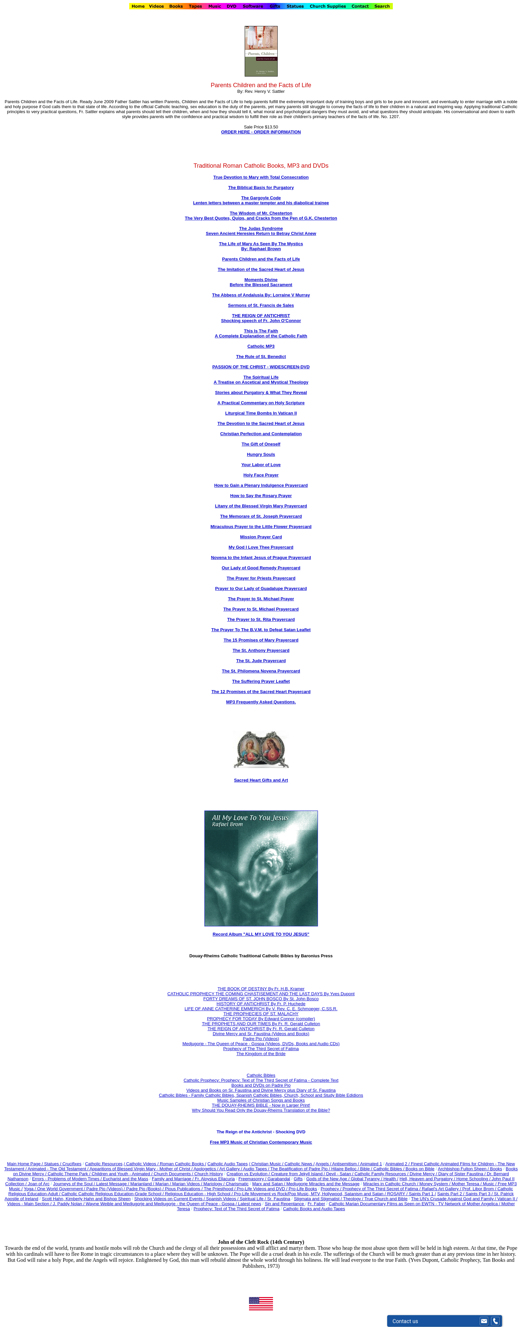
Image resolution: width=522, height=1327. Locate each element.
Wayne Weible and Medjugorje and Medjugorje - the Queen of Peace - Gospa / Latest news (173, 1203)
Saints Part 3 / (479, 1193)
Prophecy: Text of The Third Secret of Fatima (236, 1208)
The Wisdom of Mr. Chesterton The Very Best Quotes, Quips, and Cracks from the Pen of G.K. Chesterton (261, 216)
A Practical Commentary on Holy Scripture (261, 402)
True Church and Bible (386, 1198)
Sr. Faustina (278, 1198)
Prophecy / (332, 1188)
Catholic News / (300, 1163)
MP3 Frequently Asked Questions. (261, 701)
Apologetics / (206, 1168)
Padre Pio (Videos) (261, 1038)
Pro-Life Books (303, 1188)
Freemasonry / (252, 1178)
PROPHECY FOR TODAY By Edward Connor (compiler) (261, 1018)
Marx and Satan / (269, 1183)
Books (496, 1168)
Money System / (435, 1183)
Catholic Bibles (261, 1075)
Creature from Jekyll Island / (298, 1173)
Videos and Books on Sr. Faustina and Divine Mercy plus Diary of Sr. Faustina (261, 1090)
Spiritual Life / (253, 1198)
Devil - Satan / (340, 1173)
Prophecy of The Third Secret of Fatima (261, 1048)
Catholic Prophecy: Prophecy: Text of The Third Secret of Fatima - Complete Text (260, 1080)
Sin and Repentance (285, 1203)
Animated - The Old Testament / (59, 1168)
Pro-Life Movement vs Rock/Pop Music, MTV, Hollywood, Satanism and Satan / (310, 1193)
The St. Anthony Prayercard (261, 650)
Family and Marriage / (173, 1178)
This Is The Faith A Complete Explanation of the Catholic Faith (261, 333)
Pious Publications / (184, 1188)
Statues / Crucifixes (63, 1163)
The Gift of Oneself (261, 444)
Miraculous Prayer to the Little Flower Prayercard (260, 526)
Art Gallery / (231, 1168)
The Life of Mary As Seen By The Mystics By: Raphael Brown (261, 246)
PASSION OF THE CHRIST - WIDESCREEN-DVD (261, 366)
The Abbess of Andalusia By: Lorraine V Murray (261, 294)
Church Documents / (173, 1173)
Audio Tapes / (256, 1168)
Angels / (324, 1163)
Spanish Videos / (223, 1198)
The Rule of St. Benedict (261, 356)
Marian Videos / (187, 1183)
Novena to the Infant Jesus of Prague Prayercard (261, 557)
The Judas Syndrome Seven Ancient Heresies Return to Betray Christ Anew (261, 231)
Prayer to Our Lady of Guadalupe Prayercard (261, 588)
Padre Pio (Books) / (145, 1188)
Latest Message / (113, 1183)
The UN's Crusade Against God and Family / (454, 1198)
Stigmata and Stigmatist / (318, 1198)
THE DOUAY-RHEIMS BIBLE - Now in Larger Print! (261, 1105)
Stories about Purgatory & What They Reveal (261, 392)
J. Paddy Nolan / (69, 1203)
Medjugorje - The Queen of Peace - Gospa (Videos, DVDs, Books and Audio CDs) (261, 1043)
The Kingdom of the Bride (260, 1053)
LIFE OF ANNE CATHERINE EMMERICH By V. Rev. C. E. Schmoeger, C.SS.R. (260, 1008)
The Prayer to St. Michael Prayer (261, 598)
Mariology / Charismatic (226, 1183)
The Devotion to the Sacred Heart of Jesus (261, 423)
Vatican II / (507, 1198)
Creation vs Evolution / (249, 1173)
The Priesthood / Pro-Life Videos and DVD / (245, 1188)
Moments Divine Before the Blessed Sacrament (261, 282)
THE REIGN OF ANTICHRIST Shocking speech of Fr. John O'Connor (261, 318)
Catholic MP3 (261, 346)
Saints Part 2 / (450, 1193)
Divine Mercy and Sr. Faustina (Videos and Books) (261, 1033)
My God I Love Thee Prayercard (261, 547)
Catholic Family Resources (380, 1173)
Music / (490, 1183)
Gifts (298, 1178)
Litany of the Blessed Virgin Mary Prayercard (261, 505)
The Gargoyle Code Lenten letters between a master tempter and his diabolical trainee (261, 200)
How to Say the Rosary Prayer (261, 495)
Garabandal (279, 1178)
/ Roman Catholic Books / (181, 1163)
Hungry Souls (261, 454)
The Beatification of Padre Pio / (300, 1168)
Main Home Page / (25, 1163)
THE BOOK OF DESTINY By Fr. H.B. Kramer (260, 988)
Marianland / (142, 1183)
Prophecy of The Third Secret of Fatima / (382, 1188)
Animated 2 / (398, 1163)
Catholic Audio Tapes (227, 1163)
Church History (208, 1173)
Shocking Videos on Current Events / (170, 1198)
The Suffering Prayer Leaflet (261, 681)
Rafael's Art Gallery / (442, 1188)
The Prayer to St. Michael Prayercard (261, 609)
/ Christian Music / (267, 1163)
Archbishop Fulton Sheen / (464, 1168)
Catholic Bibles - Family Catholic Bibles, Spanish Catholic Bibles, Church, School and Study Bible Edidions (261, 1095)
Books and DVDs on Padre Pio (261, 1085)
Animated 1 (371, 1163)
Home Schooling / (474, 1178)
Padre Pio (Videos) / (106, 1188)
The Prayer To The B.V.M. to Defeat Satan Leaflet (261, 629)
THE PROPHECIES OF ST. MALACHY (260, 1013)
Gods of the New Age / (328, 1178)
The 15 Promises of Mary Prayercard (261, 640)
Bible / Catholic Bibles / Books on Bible (396, 1168)
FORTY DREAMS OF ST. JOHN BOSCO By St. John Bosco (261, 998)
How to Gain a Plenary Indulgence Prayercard (261, 485)
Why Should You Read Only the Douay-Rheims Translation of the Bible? (261, 1110)
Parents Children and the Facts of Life (261, 259)
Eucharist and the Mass (125, 1178)
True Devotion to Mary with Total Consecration (261, 177)
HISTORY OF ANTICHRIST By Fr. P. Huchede (261, 1003)
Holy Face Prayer (261, 475)
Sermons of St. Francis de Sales (261, 305)
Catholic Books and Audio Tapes (314, 1208)
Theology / (354, 1198)
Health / (391, 1178)
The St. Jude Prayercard (261, 660)
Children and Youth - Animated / (122, 1173)
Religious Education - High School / (199, 1193)
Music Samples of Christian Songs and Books (261, 1100)
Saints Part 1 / (422, 1193)
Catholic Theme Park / (70, 1173)
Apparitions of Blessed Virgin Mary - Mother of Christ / (142, 1168)
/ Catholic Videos (140, 1163)
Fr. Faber (316, 1203)
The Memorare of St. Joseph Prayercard (261, 516)
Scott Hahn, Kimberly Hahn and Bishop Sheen (86, 1198)
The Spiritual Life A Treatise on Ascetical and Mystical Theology (261, 380)
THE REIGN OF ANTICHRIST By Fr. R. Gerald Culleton (260, 1028)
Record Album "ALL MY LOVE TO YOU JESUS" (261, 934)
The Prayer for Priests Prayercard (261, 578)
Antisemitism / (346, 1163)
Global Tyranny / (367, 1178)
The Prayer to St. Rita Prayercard (261, 619)
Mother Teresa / (467, 1183)
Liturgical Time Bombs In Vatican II (261, 413)
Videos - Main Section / (30, 1203)
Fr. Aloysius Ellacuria (215, 1178)
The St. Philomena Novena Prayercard (261, 670)
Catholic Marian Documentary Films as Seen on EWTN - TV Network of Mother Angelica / (415, 1203)
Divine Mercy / (423, 1173)
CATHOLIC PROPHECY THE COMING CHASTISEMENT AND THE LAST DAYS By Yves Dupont (261, 993)
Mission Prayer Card (261, 536)
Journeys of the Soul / (74, 1183)
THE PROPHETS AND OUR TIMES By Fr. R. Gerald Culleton (261, 1023)
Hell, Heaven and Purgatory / (427, 1178)
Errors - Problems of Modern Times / (67, 1178)
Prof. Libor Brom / (479, 1188)
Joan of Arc (39, 1183)
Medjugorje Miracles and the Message (323, 1183)
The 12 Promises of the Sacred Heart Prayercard (261, 691)
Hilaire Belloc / (345, 1168)
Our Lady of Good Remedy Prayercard (261, 567)
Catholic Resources (104, 1163)
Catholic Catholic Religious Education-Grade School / (113, 1193)
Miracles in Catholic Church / (391, 1183)
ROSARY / (398, 1193)
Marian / (163, 1183)
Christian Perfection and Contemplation (261, 433)
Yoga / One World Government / (55, 1188)
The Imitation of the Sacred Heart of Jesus (261, 269)
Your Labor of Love (261, 464)
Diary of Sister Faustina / (462, 1173)
